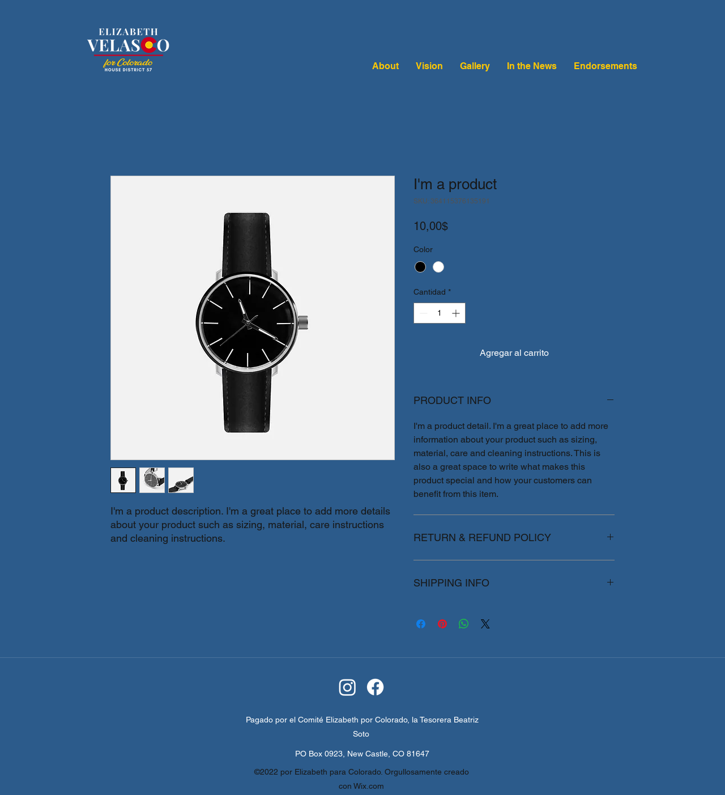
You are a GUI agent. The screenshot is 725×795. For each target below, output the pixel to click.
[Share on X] (485, 624)
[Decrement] (422, 313)
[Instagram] (347, 687)
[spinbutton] (439, 313)
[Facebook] (375, 687)
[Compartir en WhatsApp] (464, 624)
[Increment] (457, 313)
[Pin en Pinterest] (442, 624)
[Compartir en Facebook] (421, 624)
